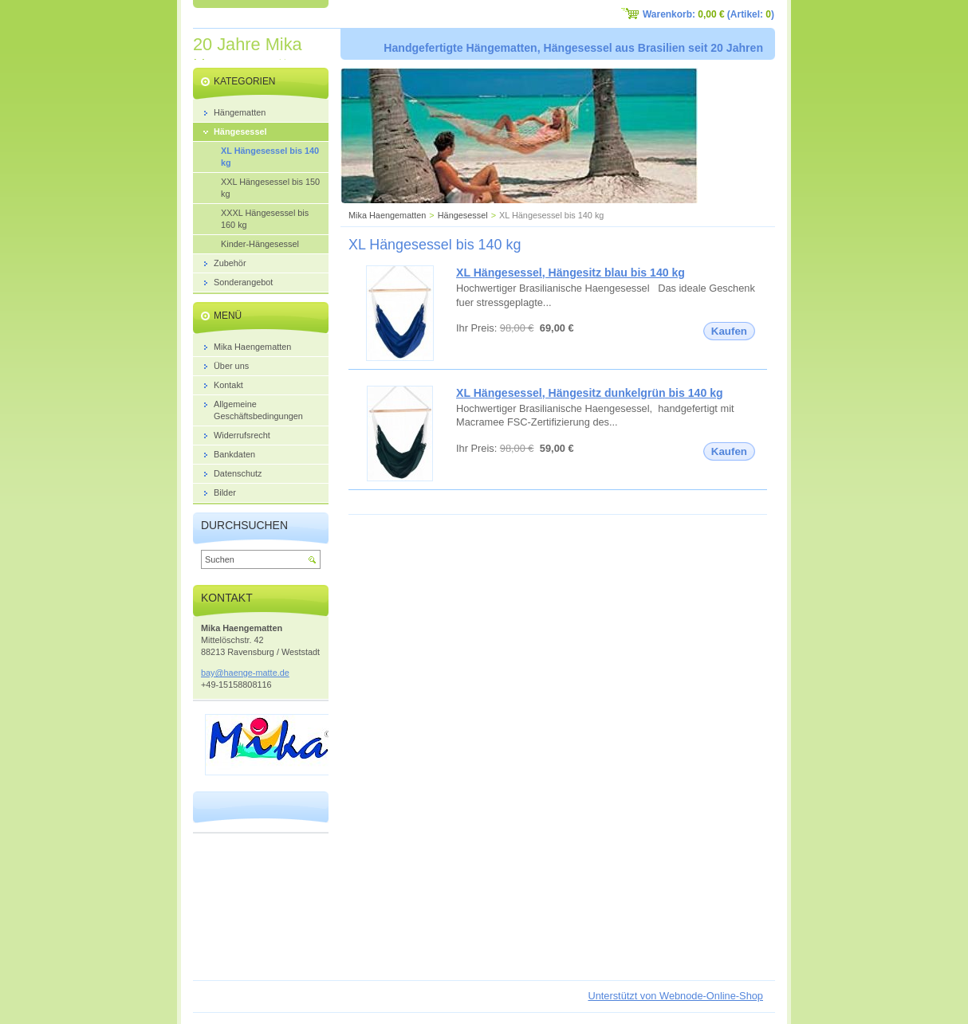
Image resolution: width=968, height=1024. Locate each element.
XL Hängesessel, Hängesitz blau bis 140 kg (570, 272)
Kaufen (729, 331)
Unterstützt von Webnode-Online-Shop (675, 996)
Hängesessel (463, 215)
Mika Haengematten (387, 215)
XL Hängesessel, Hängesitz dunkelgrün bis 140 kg (589, 392)
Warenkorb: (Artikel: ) (708, 14)
